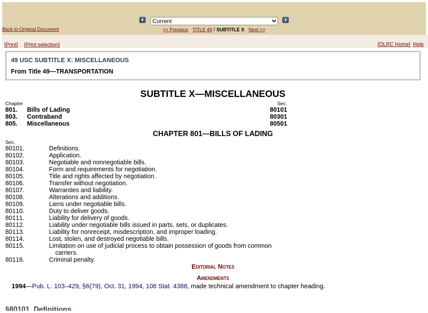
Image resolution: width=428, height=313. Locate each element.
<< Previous (175, 29)
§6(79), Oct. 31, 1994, (109, 286)
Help (418, 44)
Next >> (256, 29)
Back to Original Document (30, 29)
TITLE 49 (202, 29)
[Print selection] (42, 45)
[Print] (11, 45)
